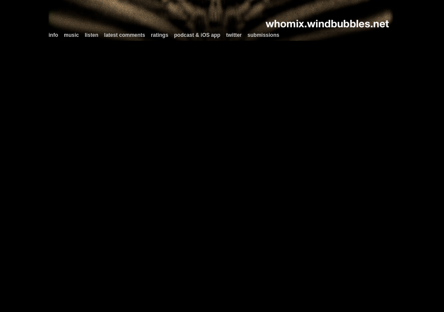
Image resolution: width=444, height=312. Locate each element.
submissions (263, 35)
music (71, 35)
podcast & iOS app (197, 35)
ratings (159, 35)
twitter (234, 35)
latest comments (124, 35)
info (53, 35)
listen (91, 35)
